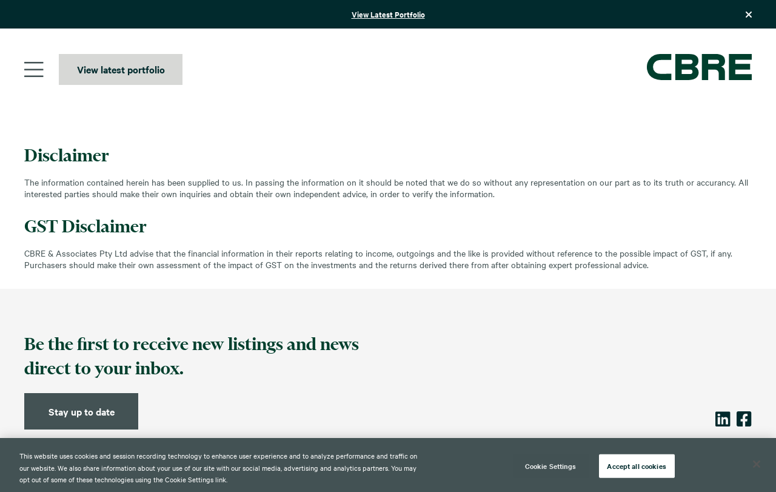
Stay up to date (81, 411)
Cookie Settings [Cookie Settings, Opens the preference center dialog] (551, 465)
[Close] (756, 464)
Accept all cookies (636, 465)
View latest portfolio (121, 69)
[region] (388, 465)
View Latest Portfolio (388, 14)
